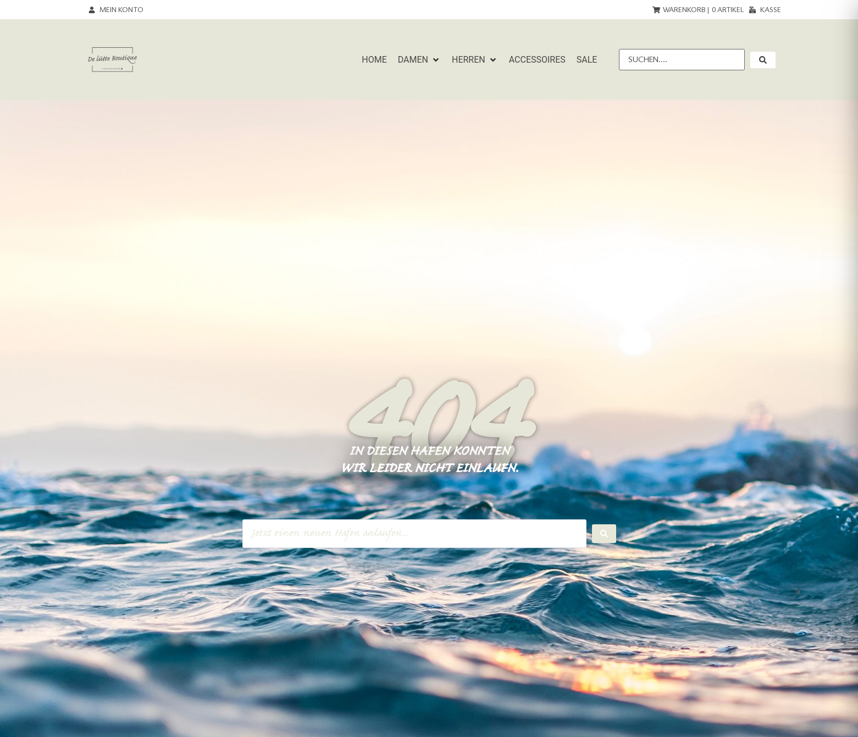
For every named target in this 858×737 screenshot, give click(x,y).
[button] (419, 60)
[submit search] (763, 60)
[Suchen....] (681, 59)
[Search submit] (604, 533)
